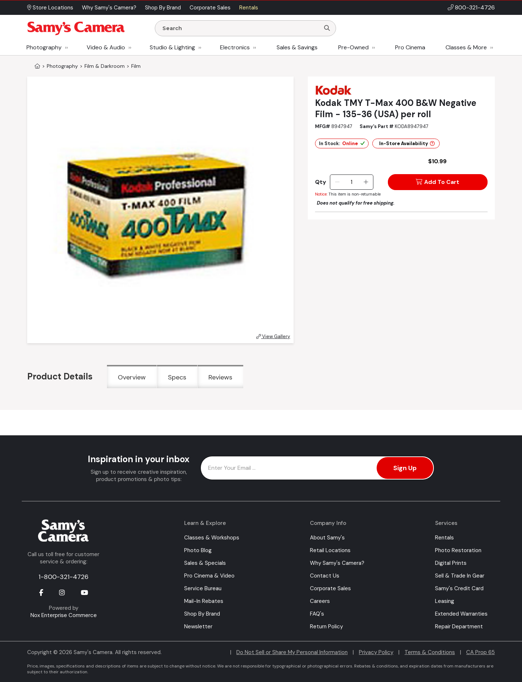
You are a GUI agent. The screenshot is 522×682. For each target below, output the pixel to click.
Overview (132, 377)
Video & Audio (106, 47)
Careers (320, 601)
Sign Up (405, 468)
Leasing (444, 601)
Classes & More (466, 47)
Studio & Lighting (172, 47)
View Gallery (273, 336)
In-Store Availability (407, 143)
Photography (44, 47)
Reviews (220, 377)
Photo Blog (198, 550)
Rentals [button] (248, 7)
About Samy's (327, 537)
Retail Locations (330, 550)
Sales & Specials (205, 563)
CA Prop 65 (480, 652)
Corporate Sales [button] (210, 7)
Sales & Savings (297, 47)
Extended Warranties (461, 613)
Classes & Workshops (211, 537)
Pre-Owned (353, 47)
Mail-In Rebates (203, 601)
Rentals (444, 537)
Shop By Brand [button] (163, 7)
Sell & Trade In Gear (459, 575)
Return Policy (326, 626)
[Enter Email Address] (317, 468)
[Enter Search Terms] (240, 28)
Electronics (235, 47)
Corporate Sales (330, 588)
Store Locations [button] (50, 7)
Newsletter (198, 626)
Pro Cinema (410, 47)
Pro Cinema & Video (209, 575)
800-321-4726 (475, 7)
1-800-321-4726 (63, 576)
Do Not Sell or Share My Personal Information (292, 652)
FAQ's (317, 613)
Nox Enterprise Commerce (63, 615)
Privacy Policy (376, 652)
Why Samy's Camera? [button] (109, 7)
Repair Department (459, 626)
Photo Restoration (458, 550)
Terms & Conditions (430, 652)
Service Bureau (202, 588)
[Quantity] (351, 182)
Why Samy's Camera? (337, 563)
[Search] (327, 28)
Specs (177, 377)
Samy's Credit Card (459, 588)
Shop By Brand (202, 613)
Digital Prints (451, 563)
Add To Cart (437, 182)
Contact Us (324, 575)
